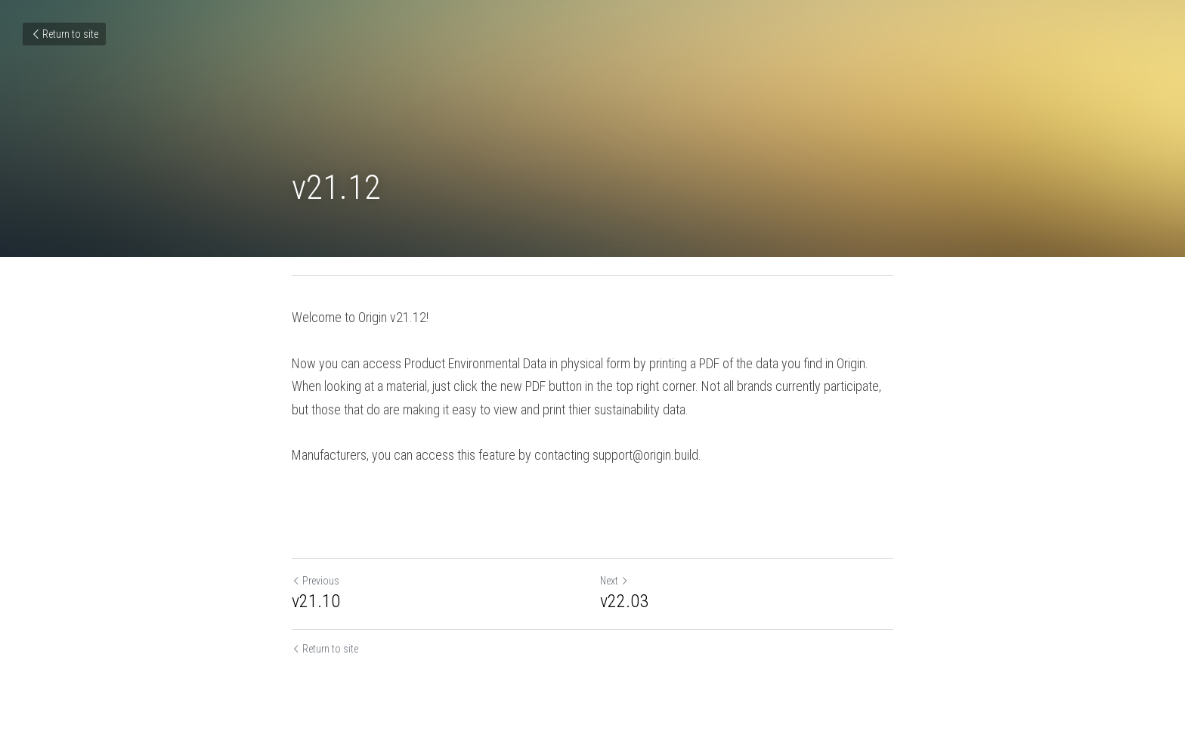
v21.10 (316, 601)
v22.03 (624, 601)
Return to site (64, 34)
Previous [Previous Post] (315, 581)
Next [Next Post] (614, 581)
